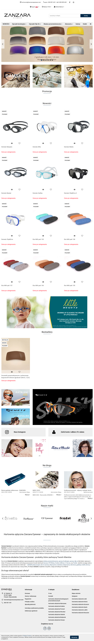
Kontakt (50, 596)
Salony (78, 24)
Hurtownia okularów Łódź (79, 599)
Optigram (74, 596)
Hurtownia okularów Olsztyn (56, 620)
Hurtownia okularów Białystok (57, 617)
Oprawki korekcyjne (19, 24)
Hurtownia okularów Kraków (56, 606)
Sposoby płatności (30, 604)
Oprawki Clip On (35, 24)
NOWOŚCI (6, 24)
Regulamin (28, 599)
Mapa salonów (76, 593)
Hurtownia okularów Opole (79, 607)
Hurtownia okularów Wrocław (56, 611)
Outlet (85, 24)
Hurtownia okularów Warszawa (57, 603)
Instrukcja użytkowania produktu (34, 608)
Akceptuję (74, 637)
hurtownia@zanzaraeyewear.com (13, 599)
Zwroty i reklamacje (30, 596)
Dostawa (27, 593)
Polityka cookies (29, 601)
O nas (50, 593)
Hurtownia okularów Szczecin (80, 604)
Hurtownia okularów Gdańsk (56, 614)
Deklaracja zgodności (31, 611)
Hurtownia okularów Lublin (79, 610)
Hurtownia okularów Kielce (79, 601)
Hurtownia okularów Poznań (56, 609)
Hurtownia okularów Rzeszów (80, 612)
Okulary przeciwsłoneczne (53, 24)
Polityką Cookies (27, 635)
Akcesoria (69, 24)
